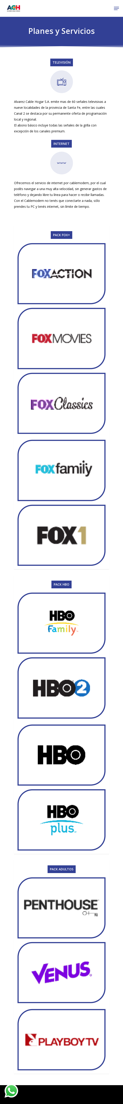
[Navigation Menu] (116, 8)
